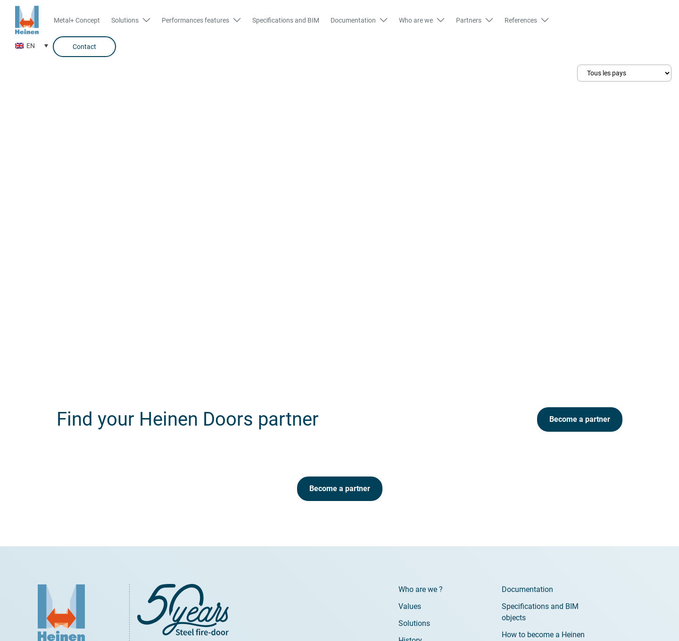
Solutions (414, 623)
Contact (84, 46)
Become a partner (579, 419)
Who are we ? (420, 589)
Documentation (527, 589)
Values (409, 606)
